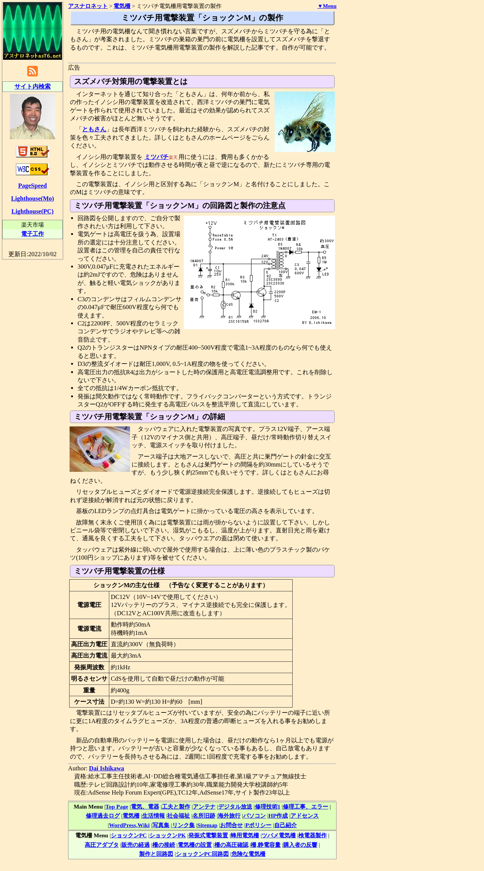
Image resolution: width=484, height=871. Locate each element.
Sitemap (207, 825)
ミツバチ (156, 156)
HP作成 (278, 815)
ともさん (94, 129)
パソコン (254, 815)
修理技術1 (268, 806)
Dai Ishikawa (106, 768)
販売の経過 (135, 844)
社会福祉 (178, 815)
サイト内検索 (32, 86)
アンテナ (204, 806)
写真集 (160, 825)
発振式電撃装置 (208, 835)
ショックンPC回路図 (202, 854)
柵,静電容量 (266, 844)
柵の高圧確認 (231, 844)
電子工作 (32, 233)
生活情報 (153, 815)
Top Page (116, 806)
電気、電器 (145, 806)
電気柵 (131, 815)
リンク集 (183, 825)
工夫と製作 (176, 806)
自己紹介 (285, 825)
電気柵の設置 (195, 844)
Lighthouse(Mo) (32, 198)
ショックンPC (129, 835)
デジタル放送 (235, 806)
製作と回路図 (156, 854)
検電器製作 (312, 835)
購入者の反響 (300, 844)
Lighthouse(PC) (32, 211)
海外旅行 (229, 815)
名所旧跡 (203, 815)
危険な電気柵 (248, 854)
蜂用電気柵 (245, 835)
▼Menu (327, 6)
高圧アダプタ (102, 844)
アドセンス (304, 815)
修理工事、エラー (305, 806)
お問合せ (231, 825)
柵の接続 (163, 844)
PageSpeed (32, 185)
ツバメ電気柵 (279, 835)
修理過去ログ (103, 815)
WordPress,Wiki (129, 825)
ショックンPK (167, 835)
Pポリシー (258, 825)
